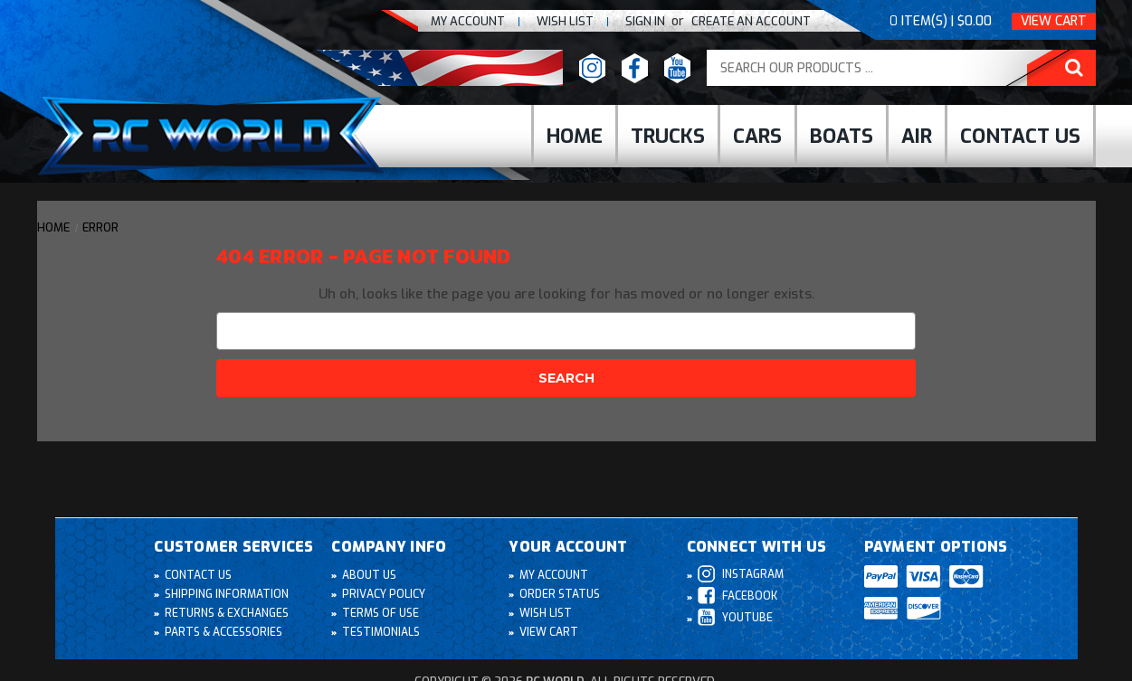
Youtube (735, 618)
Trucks (668, 136)
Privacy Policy (383, 595)
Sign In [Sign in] (646, 21)
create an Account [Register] (751, 21)
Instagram (740, 574)
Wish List (545, 614)
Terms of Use (380, 614)
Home (575, 136)
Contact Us (1020, 136)
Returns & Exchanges (226, 614)
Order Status (558, 595)
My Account (468, 21)
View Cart (1054, 21)
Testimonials (380, 633)
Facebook (737, 596)
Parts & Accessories (223, 633)
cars (757, 136)
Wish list (565, 21)
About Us (368, 576)
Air (916, 136)
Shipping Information (226, 595)
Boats (841, 136)
